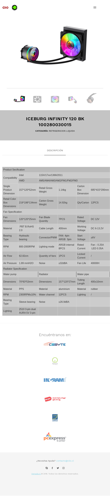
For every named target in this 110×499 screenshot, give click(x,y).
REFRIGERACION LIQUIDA (62, 131)
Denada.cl (36, 474)
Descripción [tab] (55, 150)
